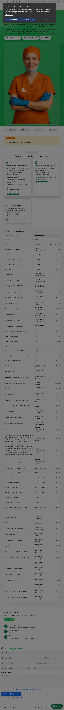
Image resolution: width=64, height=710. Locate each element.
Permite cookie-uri (13, 19)
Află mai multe (9, 15)
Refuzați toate (29, 19)
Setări (45, 19)
